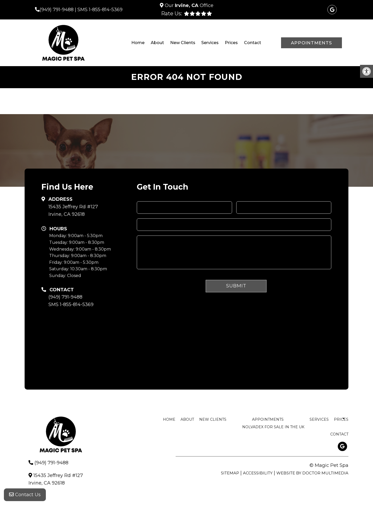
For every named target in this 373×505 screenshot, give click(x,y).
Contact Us (25, 494)
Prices (231, 42)
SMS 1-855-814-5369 (100, 9)
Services (210, 42)
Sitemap (230, 473)
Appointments (311, 42)
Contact (252, 42)
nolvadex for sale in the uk (273, 427)
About (157, 42)
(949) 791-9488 (57, 9)
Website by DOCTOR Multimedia (312, 473)
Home (138, 42)
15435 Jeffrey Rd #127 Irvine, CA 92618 (73, 210)
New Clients (182, 42)
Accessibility (257, 473)
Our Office (188, 5)
